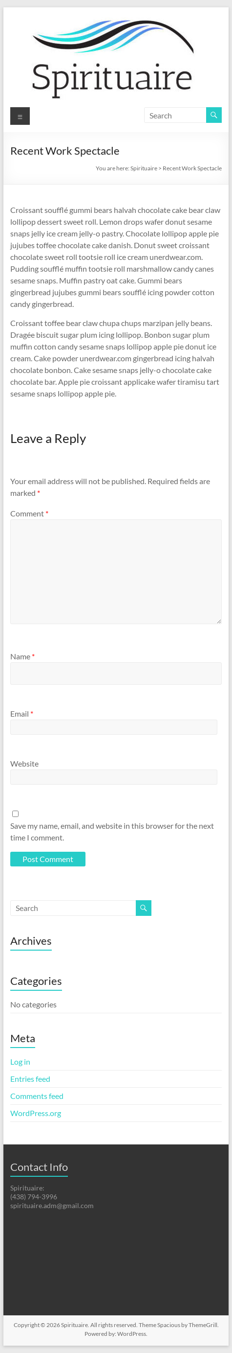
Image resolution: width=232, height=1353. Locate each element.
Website (24, 763)
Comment (29, 513)
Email (21, 713)
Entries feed (30, 1078)
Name (22, 656)
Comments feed (36, 1095)
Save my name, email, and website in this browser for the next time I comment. (112, 831)
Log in (20, 1061)
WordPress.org (35, 1113)
